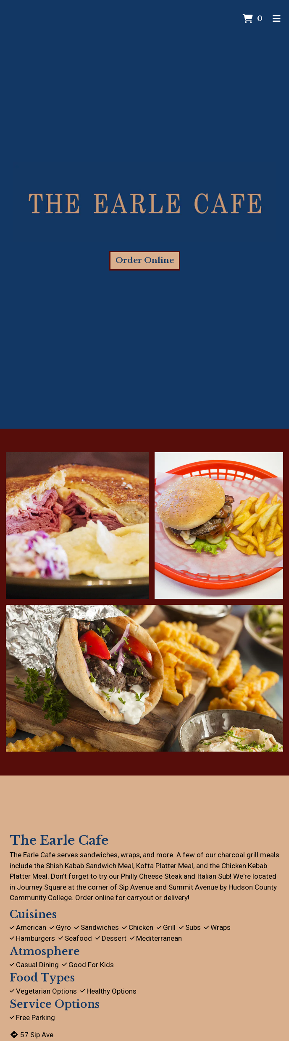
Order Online (145, 260)
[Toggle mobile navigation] (277, 18)
